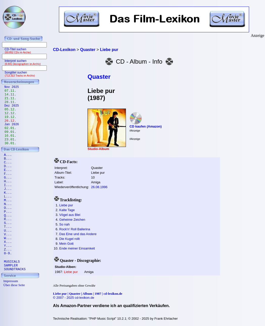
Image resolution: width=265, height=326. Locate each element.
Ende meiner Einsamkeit (77, 248)
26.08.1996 (99, 187)
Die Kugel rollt (69, 239)
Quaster (99, 76)
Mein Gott (66, 243)
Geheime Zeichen (72, 219)
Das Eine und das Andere (77, 234)
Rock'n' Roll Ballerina (74, 229)
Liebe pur (66, 205)
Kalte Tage (67, 210)
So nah (64, 224)
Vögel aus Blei (69, 215)
